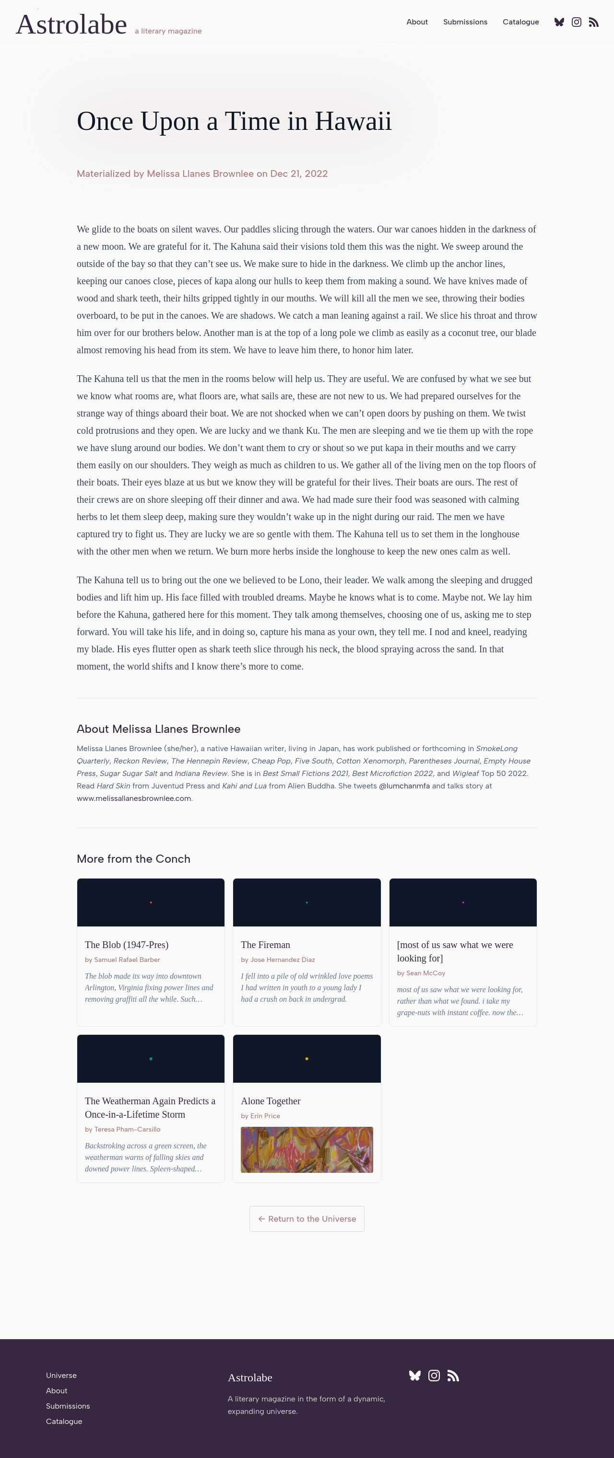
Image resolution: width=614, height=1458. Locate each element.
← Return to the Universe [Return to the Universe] (307, 1219)
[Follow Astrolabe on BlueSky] (559, 22)
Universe (61, 1375)
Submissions (465, 21)
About (417, 21)
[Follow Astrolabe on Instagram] (576, 22)
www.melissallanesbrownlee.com (134, 798)
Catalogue (521, 21)
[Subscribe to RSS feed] (594, 22)
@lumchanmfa (404, 785)
